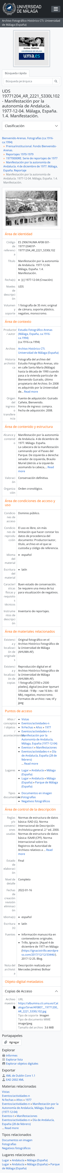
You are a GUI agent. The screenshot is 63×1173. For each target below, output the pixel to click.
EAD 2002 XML (13, 1080)
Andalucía (37, 770)
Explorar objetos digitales (20, 1063)
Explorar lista (12, 1059)
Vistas (25, 719)
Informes (9, 1055)
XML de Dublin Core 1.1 (18, 1075)
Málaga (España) (37, 1160)
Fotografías (29, 797)
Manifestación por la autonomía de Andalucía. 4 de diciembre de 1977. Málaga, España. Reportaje (30, 166)
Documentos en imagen (37, 793)
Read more (31, 391)
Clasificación (14, 126)
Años (39, 727)
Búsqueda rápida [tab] (16, 73)
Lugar (25, 770)
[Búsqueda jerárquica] (28, 81)
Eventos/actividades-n (35, 723)
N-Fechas (27, 727)
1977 (48, 727)
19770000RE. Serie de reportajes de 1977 (31, 158)
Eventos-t (27, 747)
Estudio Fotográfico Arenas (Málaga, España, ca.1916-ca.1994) (35, 334)
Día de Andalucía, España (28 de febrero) (39, 755)
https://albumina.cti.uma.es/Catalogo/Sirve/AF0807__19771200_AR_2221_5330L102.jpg (38, 1007)
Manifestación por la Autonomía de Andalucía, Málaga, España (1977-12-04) (39, 739)
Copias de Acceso (18, 991)
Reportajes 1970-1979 (19, 154)
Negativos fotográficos (36, 801)
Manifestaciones (46, 747)
